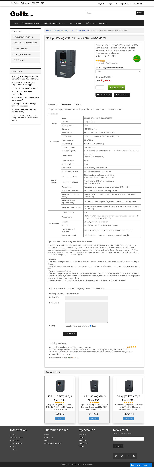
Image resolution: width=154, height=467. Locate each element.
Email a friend (121, 94)
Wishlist (81, 446)
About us (13, 446)
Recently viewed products (52, 443)
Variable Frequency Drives (54, 23)
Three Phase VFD (83, 30)
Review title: (54, 297)
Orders (81, 438)
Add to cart (116, 87)
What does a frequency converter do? (22, 93)
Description (53, 105)
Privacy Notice (14, 441)
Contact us (103, 23)
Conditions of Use (16, 443)
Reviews (78, 105)
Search (139, 13)
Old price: (100, 77)
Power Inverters (75, 23)
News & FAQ (48, 438)
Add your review (112, 63)
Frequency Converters (31, 23)
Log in (110, 3)
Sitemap (13, 435)
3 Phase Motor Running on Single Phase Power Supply (23, 83)
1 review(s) (100, 63)
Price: (98, 80)
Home (16, 23)
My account (82, 435)
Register (101, 3)
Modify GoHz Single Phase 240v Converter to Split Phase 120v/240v (25, 77)
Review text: (54, 303)
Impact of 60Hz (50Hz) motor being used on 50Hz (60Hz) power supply (25, 117)
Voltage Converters (22, 54)
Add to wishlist (104, 94)
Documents (66, 105)
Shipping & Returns (16, 438)
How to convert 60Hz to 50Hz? (25, 88)
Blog (45, 441)
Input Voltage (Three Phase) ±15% (109, 67)
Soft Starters (91, 23)
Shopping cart (83, 443)
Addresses (82, 441)
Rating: (52, 326)
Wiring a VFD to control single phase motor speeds (24, 104)
